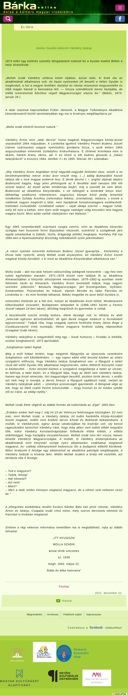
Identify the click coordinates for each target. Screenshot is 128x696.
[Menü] (120, 7)
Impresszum (93, 614)
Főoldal (64, 586)
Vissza (67, 600)
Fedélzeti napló (72, 614)
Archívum (53, 614)
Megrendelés (34, 614)
